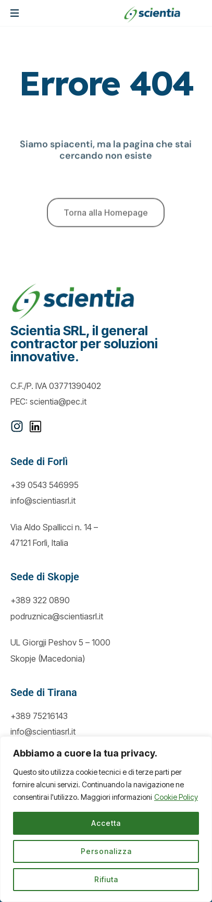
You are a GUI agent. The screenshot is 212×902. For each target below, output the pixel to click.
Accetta (106, 823)
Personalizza (106, 851)
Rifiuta (106, 879)
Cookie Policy (176, 797)
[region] (106, 819)
